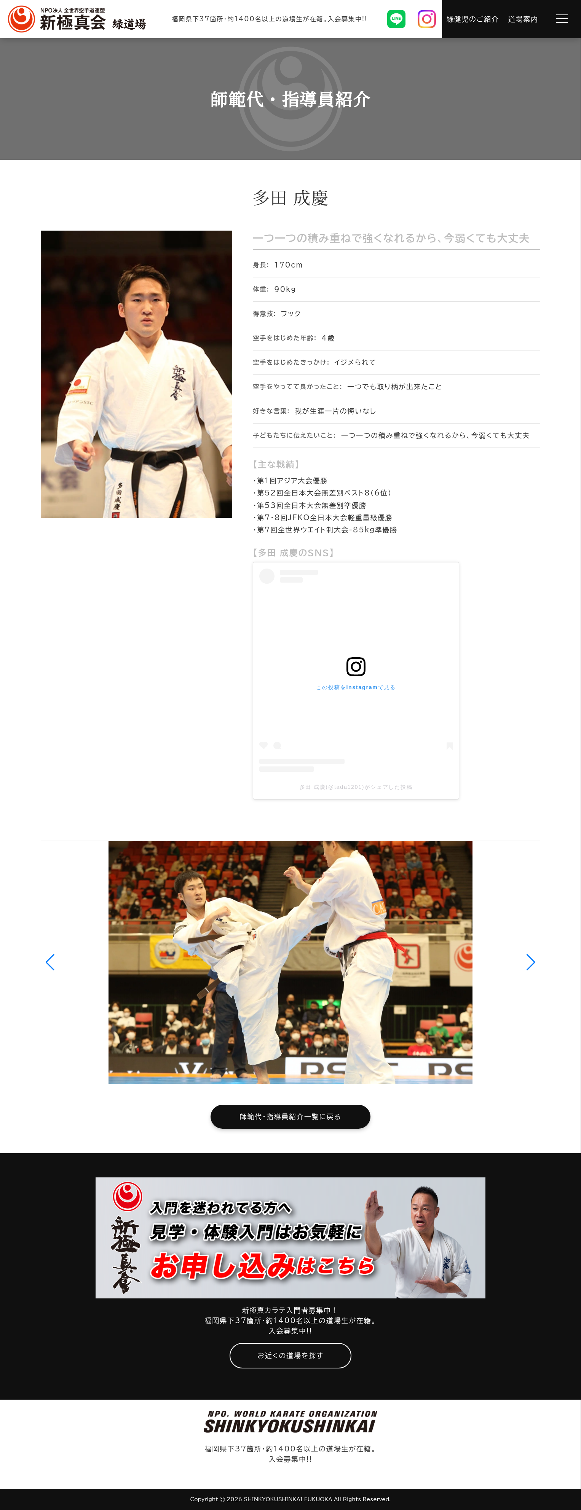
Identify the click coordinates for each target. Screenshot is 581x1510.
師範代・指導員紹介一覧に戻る (291, 1116)
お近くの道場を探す (290, 1355)
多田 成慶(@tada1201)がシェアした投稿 (356, 787)
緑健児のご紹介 (473, 19)
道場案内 (523, 19)
